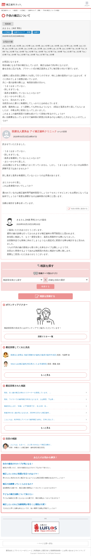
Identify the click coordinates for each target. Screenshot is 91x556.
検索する (45, 286)
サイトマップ (80, 551)
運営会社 (9, 551)
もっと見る (45, 375)
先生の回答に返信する (79, 209)
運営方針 (45, 551)
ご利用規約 (36, 551)
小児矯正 (7, 32)
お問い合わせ (69, 551)
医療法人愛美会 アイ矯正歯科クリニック (34, 131)
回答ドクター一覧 (45, 336)
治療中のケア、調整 (22, 32)
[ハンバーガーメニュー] (87, 4)
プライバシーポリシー (22, 551)
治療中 (36, 32)
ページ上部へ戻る (45, 543)
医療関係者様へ (56, 551)
